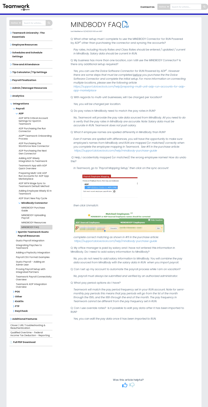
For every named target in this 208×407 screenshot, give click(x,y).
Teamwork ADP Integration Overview (31, 285)
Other (18, 296)
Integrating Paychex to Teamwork (29, 247)
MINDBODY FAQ (30, 227)
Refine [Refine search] (164, 6)
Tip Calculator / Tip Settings (29, 72)
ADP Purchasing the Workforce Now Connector (34, 145)
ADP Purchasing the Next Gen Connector (33, 152)
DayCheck (21, 311)
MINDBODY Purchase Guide (33, 209)
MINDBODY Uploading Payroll (33, 217)
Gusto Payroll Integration (30, 240)
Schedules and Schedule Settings (27, 54)
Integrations (21, 103)
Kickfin (19, 301)
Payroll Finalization (24, 80)
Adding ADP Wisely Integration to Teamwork (33, 160)
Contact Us (147, 7)
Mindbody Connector (34, 203)
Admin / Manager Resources (29, 88)
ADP (21, 113)
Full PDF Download (24, 342)
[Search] (204, 7)
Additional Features (24, 319)
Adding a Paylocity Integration (33, 252)
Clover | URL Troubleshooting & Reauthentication (27, 327)
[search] (186, 7)
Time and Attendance (25, 64)
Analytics (18, 96)
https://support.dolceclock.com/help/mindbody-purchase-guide (115, 150)
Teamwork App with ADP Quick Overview (33, 167)
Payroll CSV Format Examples (33, 257)
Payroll (20, 108)
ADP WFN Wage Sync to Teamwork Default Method (34, 185)
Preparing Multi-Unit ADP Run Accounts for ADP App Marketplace (34, 175)
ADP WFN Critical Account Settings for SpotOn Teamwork (33, 121)
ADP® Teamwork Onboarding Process (35, 137)
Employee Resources (24, 44)
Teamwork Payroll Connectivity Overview (34, 278)
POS (17, 291)
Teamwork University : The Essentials (28, 35)
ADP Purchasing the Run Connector (32, 130)
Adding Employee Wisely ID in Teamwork (35, 192)
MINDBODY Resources (33, 222)
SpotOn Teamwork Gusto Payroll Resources (33, 234)
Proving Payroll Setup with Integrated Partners (30, 270)
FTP (17, 306)
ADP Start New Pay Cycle (33, 198)
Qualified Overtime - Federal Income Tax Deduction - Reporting (30, 334)
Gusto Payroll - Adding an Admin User (30, 263)
